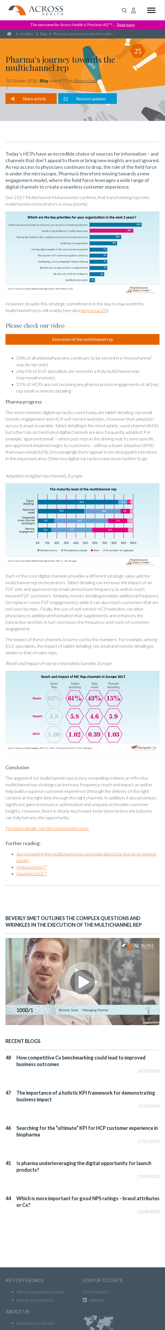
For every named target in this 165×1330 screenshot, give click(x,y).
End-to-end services (34, 1300)
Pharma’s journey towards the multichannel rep (83, 33)
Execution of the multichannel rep (82, 339)
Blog (41, 33)
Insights (25, 33)
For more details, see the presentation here (47, 828)
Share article (28, 98)
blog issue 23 (93, 310)
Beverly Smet (85, 80)
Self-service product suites (40, 1291)
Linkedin (93, 1300)
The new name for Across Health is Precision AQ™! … (82, 25)
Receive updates (85, 98)
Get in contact (95, 1291)
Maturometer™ (31, 867)
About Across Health (35, 1323)
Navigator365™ (31, 873)
